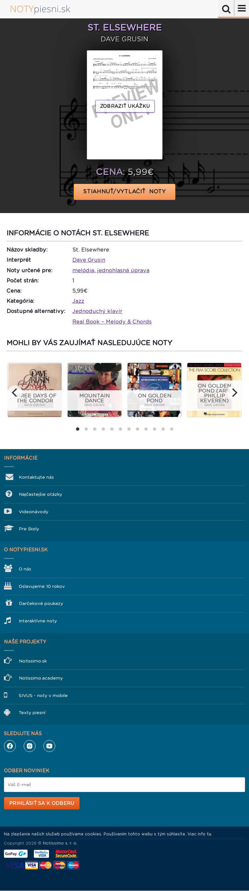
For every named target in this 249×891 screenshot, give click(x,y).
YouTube (49, 746)
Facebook (10, 746)
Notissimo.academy (41, 678)
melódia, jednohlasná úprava (110, 270)
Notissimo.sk (33, 661)
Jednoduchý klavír (97, 311)
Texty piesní (32, 712)
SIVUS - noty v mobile (43, 695)
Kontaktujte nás (36, 477)
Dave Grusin (88, 260)
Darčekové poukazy (41, 603)
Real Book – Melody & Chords (112, 322)
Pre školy (29, 528)
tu (209, 834)
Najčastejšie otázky (40, 494)
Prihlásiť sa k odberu (41, 803)
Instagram (30, 746)
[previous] (15, 392)
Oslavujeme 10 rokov (42, 586)
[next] (234, 392)
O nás (25, 568)
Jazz (78, 301)
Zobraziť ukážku (125, 106)
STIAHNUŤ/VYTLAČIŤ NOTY (124, 191)
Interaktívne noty (38, 620)
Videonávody (33, 511)
